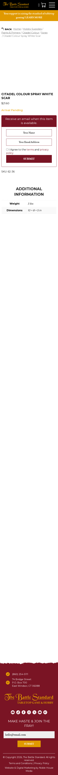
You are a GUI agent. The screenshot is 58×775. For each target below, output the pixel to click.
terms (30, 149)
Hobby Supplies (32, 28)
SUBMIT (29, 744)
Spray (44, 32)
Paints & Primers (10, 32)
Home (17, 28)
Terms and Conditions (20, 763)
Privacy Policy (41, 763)
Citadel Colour (30, 32)
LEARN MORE (33, 17)
